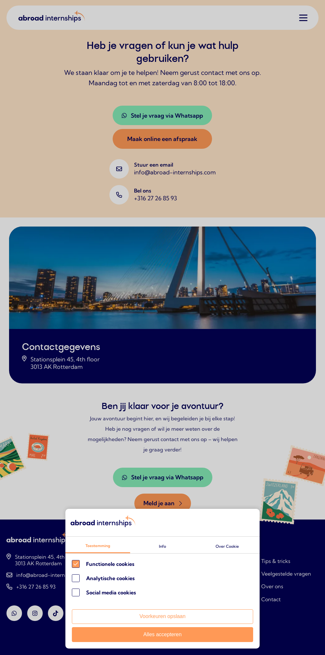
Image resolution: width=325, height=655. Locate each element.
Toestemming (97, 545)
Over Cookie (227, 546)
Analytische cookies (110, 578)
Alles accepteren (162, 634)
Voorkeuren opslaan (162, 616)
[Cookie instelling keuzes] (162, 579)
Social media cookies (111, 592)
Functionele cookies (110, 564)
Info (162, 546)
